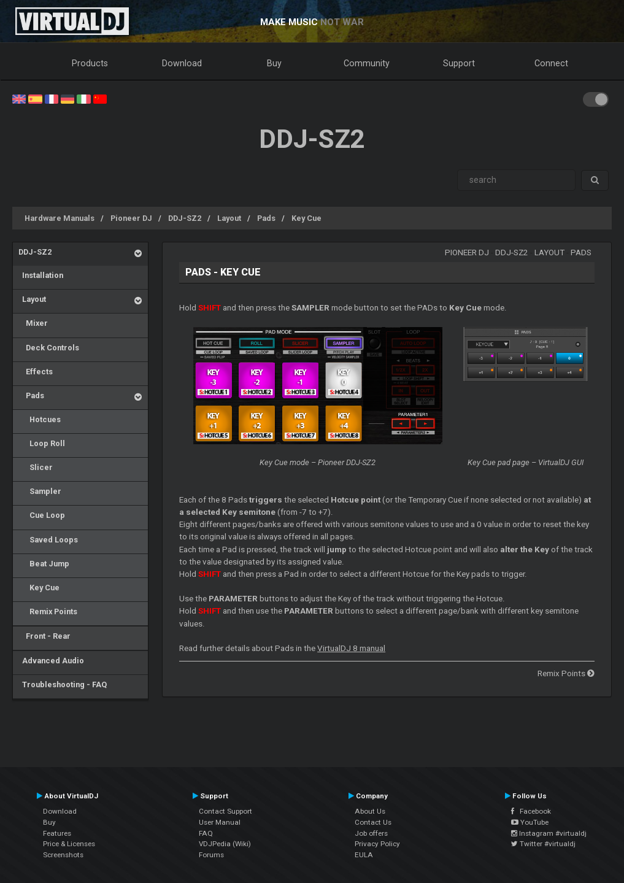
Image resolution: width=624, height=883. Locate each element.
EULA (364, 854)
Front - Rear (44, 636)
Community (367, 63)
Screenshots (63, 854)
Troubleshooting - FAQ (62, 684)
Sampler (39, 491)
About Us (370, 811)
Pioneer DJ (131, 218)
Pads (266, 218)
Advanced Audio (51, 660)
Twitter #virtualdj (543, 843)
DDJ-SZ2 (184, 218)
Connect (551, 63)
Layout (229, 218)
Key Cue (306, 218)
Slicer (35, 467)
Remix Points (47, 611)
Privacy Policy (377, 843)
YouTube (530, 822)
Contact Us (373, 822)
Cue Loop (41, 515)
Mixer (33, 323)
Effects (35, 371)
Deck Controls (48, 347)
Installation (40, 275)
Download (182, 63)
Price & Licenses (69, 843)
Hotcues (39, 419)
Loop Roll (41, 443)
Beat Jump (43, 563)
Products (90, 63)
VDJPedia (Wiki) (225, 843)
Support (459, 63)
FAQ (206, 833)
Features (57, 833)
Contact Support (225, 811)
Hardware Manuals (59, 218)
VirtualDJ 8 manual (351, 648)
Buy (274, 63)
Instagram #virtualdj (549, 833)
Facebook (531, 811)
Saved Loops (48, 539)
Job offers (371, 833)
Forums (211, 854)
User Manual (220, 822)
